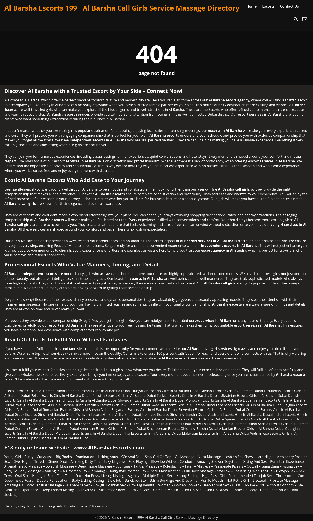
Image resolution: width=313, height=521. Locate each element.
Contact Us (289, 6)
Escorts (268, 6)
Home (251, 6)
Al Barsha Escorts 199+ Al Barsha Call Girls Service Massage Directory (121, 7)
